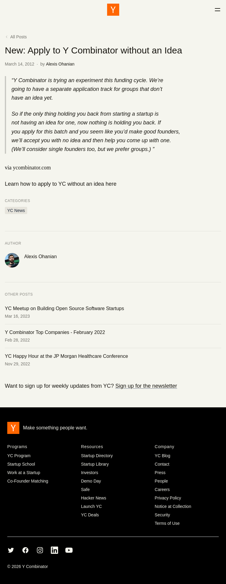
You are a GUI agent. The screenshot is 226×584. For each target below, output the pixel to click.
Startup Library (95, 464)
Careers (162, 489)
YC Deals (90, 514)
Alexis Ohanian (60, 64)
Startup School (21, 464)
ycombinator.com (32, 168)
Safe (85, 489)
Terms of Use (167, 523)
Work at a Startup (23, 472)
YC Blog (162, 455)
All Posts (16, 36)
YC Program (19, 455)
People (161, 481)
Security (162, 514)
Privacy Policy (168, 498)
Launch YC (91, 506)
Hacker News (93, 498)
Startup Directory (97, 455)
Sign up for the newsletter (146, 386)
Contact (162, 464)
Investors (89, 472)
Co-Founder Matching (27, 481)
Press (160, 472)
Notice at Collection (173, 506)
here (111, 184)
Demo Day (91, 481)
